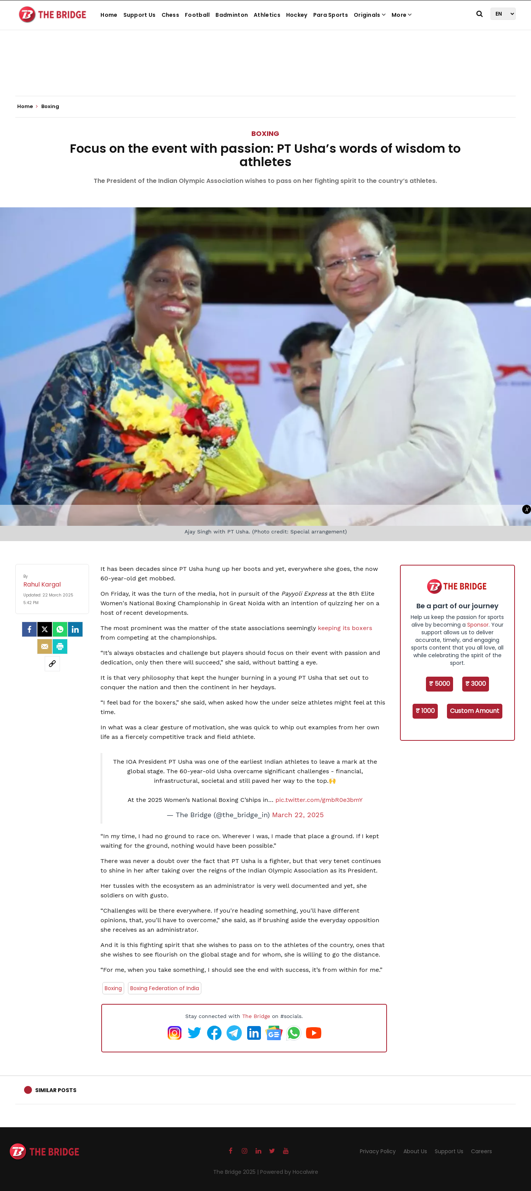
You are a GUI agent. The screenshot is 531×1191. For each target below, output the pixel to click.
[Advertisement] (265, 72)
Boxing (265, 133)
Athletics (267, 15)
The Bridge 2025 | (236, 1172)
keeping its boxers (345, 628)
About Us (415, 1151)
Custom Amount (474, 710)
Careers (481, 1151)
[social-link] (52, 663)
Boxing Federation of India (164, 988)
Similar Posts (55, 1090)
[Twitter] (44, 629)
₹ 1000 (425, 710)
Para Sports (330, 15)
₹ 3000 (475, 683)
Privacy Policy (378, 1151)
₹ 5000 (439, 683)
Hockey (297, 15)
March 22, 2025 (298, 815)
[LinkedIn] (75, 629)
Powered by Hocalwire (289, 1172)
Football (197, 15)
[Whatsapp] (60, 629)
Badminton (231, 15)
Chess (171, 15)
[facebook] (29, 629)
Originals (370, 15)
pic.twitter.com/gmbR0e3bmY (319, 799)
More (402, 15)
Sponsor (478, 625)
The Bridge (256, 1016)
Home (108, 15)
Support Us (139, 15)
